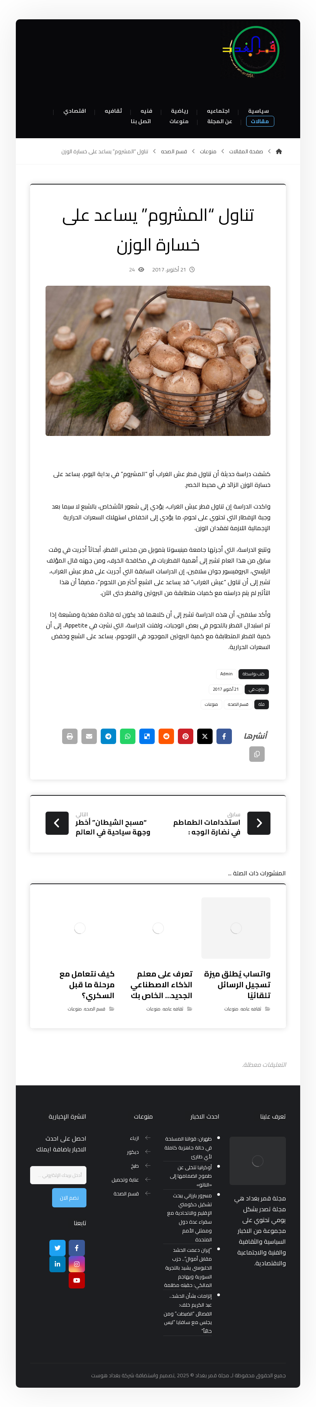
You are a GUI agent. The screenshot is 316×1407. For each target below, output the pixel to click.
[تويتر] (57, 1248)
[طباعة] (70, 736)
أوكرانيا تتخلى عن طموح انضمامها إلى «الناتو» (191, 1176)
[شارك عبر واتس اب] (127, 736)
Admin (226, 674)
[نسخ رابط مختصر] (257, 754)
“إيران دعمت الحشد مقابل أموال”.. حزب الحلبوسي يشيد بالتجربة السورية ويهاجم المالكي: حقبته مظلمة (188, 1268)
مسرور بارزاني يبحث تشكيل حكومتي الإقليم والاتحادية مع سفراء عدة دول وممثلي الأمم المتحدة (189, 1217)
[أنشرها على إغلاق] (205, 736)
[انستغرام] (77, 1264)
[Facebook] (77, 1248)
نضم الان (69, 1198)
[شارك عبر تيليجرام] (108, 736)
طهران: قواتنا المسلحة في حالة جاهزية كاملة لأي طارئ (188, 1147)
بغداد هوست (105, 1375)
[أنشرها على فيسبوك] (224, 736)
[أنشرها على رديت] (166, 736)
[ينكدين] (57, 1264)
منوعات (211, 704)
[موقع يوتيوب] (77, 1280)
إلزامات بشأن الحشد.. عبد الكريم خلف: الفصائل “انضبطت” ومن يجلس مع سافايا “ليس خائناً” (188, 1314)
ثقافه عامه (251, 1008)
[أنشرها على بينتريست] (185, 736)
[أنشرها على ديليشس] (147, 736)
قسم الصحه (238, 704)
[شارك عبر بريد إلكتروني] (89, 736)
